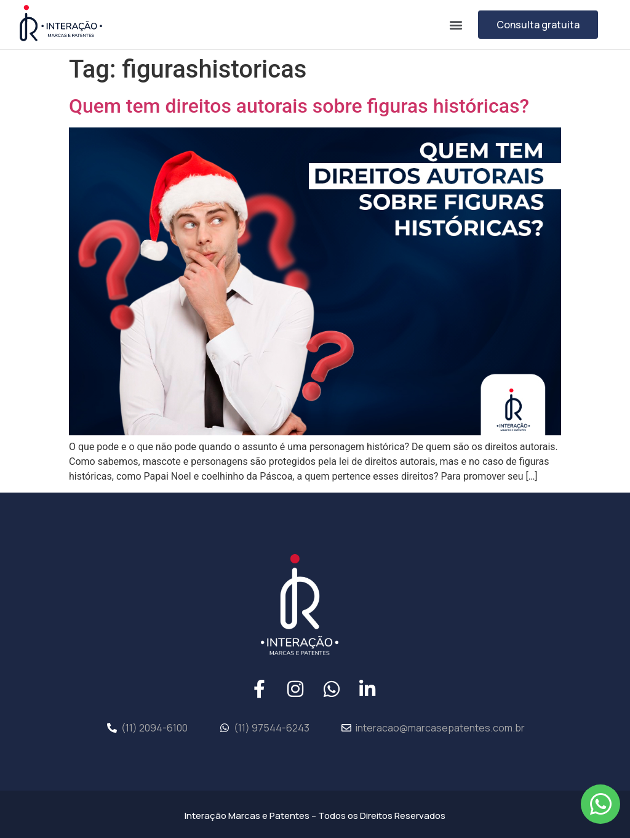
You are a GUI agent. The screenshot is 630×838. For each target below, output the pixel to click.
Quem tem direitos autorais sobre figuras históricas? (299, 106)
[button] (455, 24)
